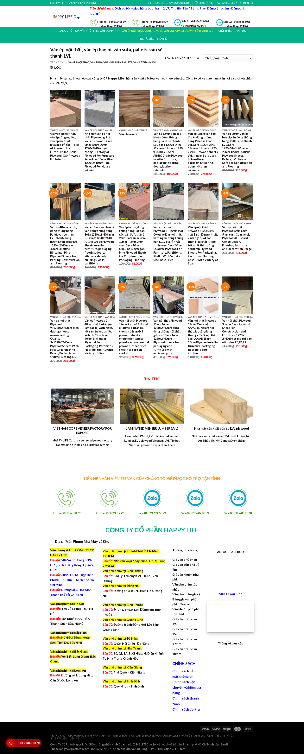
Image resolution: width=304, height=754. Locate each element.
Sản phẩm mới (128, 134)
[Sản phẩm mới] (134, 108)
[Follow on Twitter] (248, 3)
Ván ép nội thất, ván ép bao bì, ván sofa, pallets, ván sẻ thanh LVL (158, 735)
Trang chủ (64, 30)
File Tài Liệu (147, 38)
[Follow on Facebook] (241, 3)
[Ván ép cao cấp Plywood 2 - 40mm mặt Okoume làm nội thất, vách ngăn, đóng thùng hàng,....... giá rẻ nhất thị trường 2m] (168, 201)
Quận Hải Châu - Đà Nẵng (131, 643)
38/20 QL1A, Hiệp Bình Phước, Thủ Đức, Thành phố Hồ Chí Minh (72, 579)
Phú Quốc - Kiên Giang (129, 672)
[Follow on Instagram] (244, 3)
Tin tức (229, 735)
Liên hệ (162, 38)
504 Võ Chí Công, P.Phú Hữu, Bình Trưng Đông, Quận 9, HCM (72, 565)
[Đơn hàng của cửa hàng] (228, 58)
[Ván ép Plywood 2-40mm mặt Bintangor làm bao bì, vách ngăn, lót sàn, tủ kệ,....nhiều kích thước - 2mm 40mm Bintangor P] (100, 295)
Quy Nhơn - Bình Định (129, 686)
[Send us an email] (252, 3)
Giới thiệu (214, 735)
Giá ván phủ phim (184, 559)
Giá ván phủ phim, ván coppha (89, 735)
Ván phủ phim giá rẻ (186, 594)
